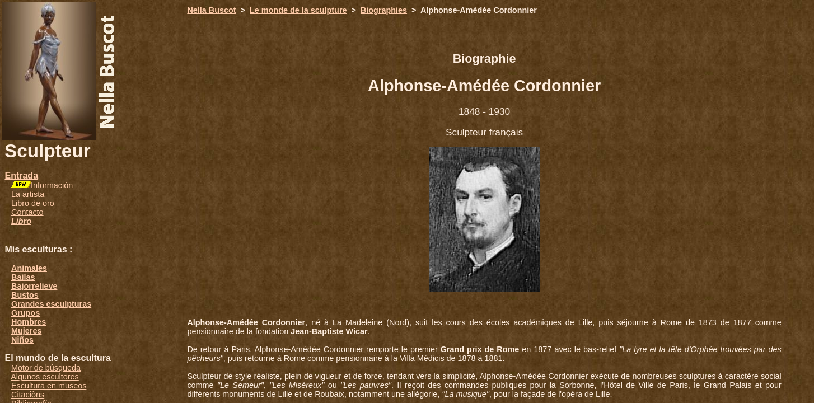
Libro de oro (32, 203)
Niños (22, 339)
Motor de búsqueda (46, 367)
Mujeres (26, 330)
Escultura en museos (48, 385)
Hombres (28, 321)
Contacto (27, 212)
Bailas (23, 277)
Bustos (25, 294)
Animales (29, 268)
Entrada (21, 175)
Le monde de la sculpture (298, 10)
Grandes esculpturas (51, 303)
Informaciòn (52, 185)
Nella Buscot (211, 10)
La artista (27, 194)
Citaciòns (27, 394)
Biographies (384, 10)
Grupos (25, 312)
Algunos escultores (45, 376)
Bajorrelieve (34, 286)
